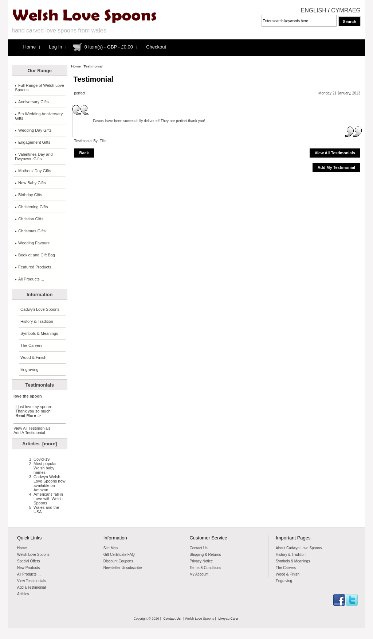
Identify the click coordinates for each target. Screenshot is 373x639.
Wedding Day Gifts (33, 130)
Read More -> (28, 415)
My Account (198, 574)
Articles (23, 594)
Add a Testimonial (31, 587)
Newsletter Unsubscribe (122, 568)
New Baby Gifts (30, 183)
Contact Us (198, 548)
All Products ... (29, 279)
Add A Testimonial (29, 432)
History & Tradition (36, 321)
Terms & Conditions (205, 568)
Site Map (110, 548)
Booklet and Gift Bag (35, 255)
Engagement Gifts (32, 142)
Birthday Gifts (28, 195)
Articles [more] (39, 443)
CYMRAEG (346, 10)
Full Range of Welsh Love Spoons (39, 87)
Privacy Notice (201, 561)
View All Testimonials (32, 428)
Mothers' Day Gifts (33, 171)
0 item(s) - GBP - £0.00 (109, 47)
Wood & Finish (33, 357)
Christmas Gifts (30, 231)
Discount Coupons (118, 561)
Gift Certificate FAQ (119, 555)
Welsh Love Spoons (33, 555)
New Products (28, 568)
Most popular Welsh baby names (45, 468)
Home (29, 47)
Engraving (29, 369)
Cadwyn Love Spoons (39, 309)
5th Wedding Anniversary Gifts (39, 116)
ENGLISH (313, 10)
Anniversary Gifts (32, 102)
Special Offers (28, 561)
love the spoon (27, 396)
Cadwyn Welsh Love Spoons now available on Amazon (49, 483)
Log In (55, 47)
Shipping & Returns (205, 555)
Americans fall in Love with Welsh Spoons (48, 498)
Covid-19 (42, 459)
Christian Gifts (29, 219)
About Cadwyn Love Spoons (299, 548)
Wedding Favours (32, 243)
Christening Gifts (31, 207)
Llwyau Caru (228, 618)
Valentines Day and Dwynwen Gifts (34, 156)
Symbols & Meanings (39, 333)
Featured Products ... (35, 267)
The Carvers (31, 345)
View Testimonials (31, 581)
